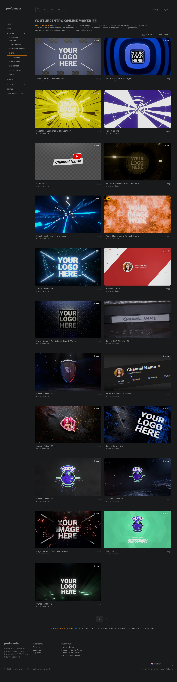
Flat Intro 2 (43, 184)
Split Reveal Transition (50, 78)
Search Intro (15, 70)
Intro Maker (67, 647)
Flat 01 (110, 551)
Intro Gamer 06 (114, 446)
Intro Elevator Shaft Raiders (122, 184)
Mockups (16, 84)
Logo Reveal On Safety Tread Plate (56, 341)
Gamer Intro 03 (44, 394)
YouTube (16, 34)
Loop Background (15, 94)
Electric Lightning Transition (53, 131)
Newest (150, 35)
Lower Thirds (15, 44)
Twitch (16, 80)
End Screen (14, 66)
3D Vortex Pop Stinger (118, 78)
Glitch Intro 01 (115, 499)
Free (9, 29)
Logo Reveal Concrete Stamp (52, 551)
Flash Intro (112, 131)
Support (37, 653)
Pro (168, 79)
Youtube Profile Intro (118, 394)
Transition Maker (71, 653)
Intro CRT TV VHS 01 (117, 341)
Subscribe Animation (13, 39)
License (37, 650)
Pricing (153, 9)
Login (165, 9)
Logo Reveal (14, 57)
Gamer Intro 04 (44, 604)
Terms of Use (147, 669)
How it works (42, 25)
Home (9, 24)
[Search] (50, 9)
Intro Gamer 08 (44, 289)
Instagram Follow (17, 49)
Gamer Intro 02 (44, 446)
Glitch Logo (14, 62)
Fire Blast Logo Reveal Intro (122, 236)
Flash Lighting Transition (51, 236)
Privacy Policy (164, 669)
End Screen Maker (70, 655)
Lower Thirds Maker (72, 650)
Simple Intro (113, 289)
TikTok (10, 89)
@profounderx (67, 628)
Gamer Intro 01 (44, 499)
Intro (11, 53)
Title (11, 74)
